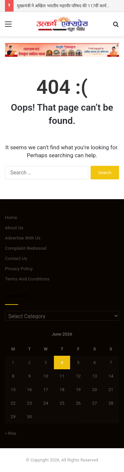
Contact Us (16, 258)
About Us (14, 227)
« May (10, 433)
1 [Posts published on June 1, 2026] (13, 362)
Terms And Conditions (27, 278)
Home (11, 217)
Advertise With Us (22, 237)
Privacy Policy (19, 268)
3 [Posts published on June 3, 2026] (46, 362)
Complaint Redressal (26, 248)
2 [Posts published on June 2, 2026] (29, 362)
